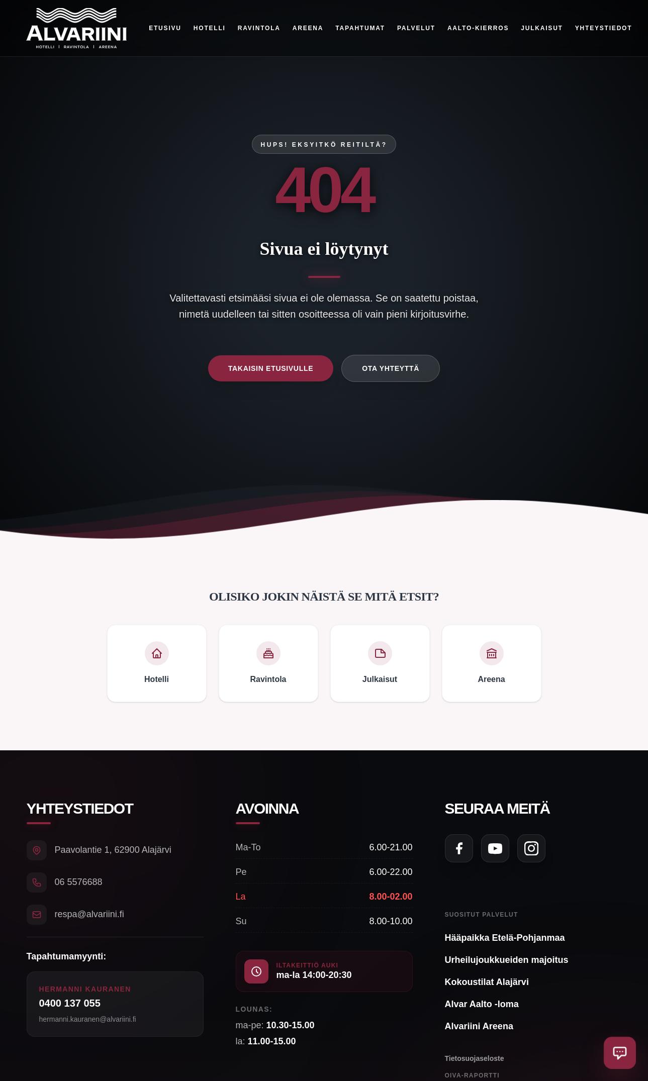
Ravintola (259, 28)
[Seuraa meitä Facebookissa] (459, 848)
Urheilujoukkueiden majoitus (507, 960)
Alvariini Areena (479, 1026)
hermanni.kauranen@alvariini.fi (87, 1019)
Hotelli (210, 28)
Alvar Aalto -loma (482, 1004)
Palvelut (416, 28)
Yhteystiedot (603, 28)
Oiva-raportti (472, 1075)
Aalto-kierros (478, 28)
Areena (308, 28)
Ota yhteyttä (390, 368)
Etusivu (165, 28)
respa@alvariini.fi (89, 914)
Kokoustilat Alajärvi (487, 982)
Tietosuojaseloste (474, 1058)
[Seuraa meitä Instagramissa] (531, 848)
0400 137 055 (70, 1003)
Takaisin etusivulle (270, 368)
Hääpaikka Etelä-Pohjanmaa (505, 938)
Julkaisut (542, 28)
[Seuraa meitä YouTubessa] (495, 848)
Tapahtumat (361, 28)
